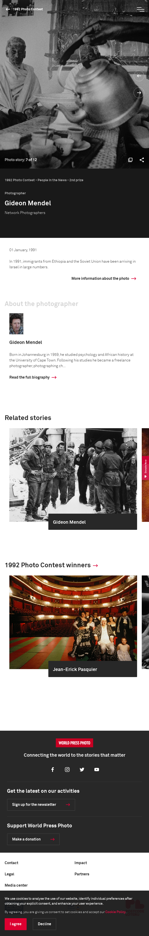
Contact (11, 863)
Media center (16, 885)
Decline (44, 924)
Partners (81, 874)
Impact (80, 863)
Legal (9, 874)
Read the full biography (29, 377)
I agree (15, 924)
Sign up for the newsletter (34, 805)
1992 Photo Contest (28, 9)
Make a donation (26, 839)
